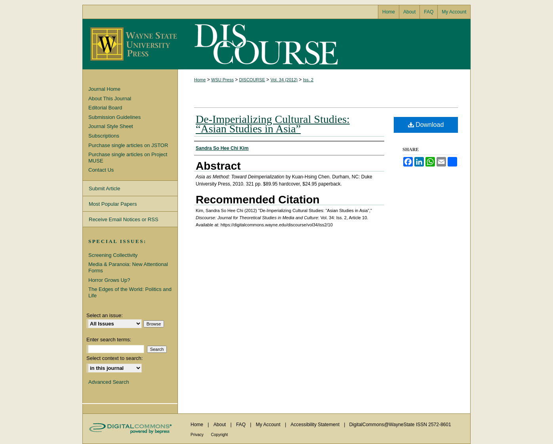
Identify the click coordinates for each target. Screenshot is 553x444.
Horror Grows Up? (109, 280)
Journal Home (104, 89)
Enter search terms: (108, 340)
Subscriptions (103, 136)
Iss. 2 (308, 79)
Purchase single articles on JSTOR (128, 145)
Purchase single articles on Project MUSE (127, 157)
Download (426, 124)
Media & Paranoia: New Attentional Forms (128, 267)
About (220, 424)
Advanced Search (108, 382)
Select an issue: (104, 315)
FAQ (241, 424)
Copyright (219, 435)
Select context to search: (114, 358)
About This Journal (109, 98)
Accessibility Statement (316, 424)
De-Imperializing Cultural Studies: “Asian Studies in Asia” (273, 124)
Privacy (198, 435)
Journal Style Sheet (110, 126)
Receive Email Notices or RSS (123, 219)
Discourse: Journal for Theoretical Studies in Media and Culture (264, 44)
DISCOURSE (252, 79)
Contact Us (101, 170)
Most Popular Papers (113, 204)
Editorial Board (105, 108)
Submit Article (104, 188)
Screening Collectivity (112, 255)
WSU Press (222, 79)
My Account (269, 424)
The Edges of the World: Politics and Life (130, 292)
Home (200, 79)
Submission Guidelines (114, 117)
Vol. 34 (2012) (284, 79)
